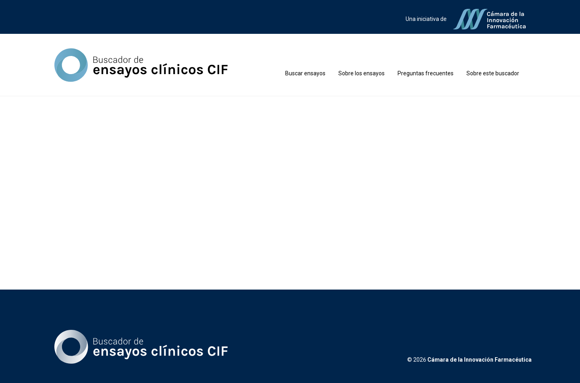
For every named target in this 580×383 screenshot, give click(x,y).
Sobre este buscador (492, 73)
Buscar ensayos (305, 73)
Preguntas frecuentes (426, 73)
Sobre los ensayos (361, 73)
